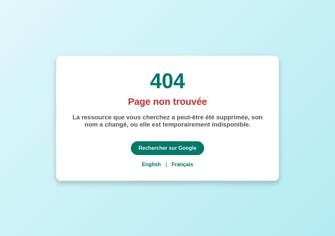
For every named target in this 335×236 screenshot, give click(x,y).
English (151, 164)
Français (182, 164)
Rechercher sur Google (168, 148)
